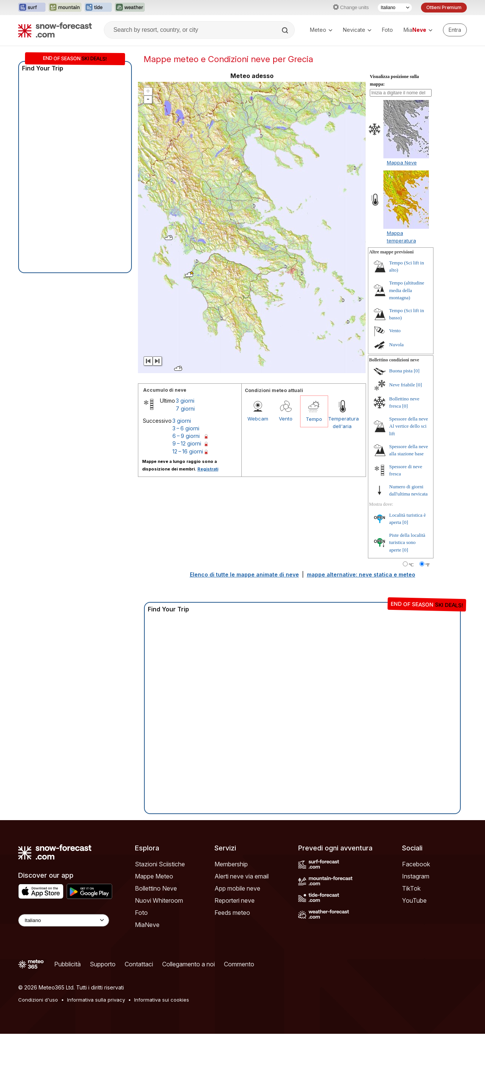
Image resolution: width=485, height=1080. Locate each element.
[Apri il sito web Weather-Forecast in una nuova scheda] (130, 8)
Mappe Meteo (154, 876)
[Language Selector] (63, 920)
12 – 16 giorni (187, 451)
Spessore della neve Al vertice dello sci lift (408, 426)
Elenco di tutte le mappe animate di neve (244, 574)
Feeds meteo (232, 912)
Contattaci (139, 964)
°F (428, 564)
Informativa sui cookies (161, 1000)
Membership (231, 864)
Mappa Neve (402, 162)
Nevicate (357, 30)
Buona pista (401, 371)
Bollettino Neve (156, 888)
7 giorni (185, 408)
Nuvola (396, 344)
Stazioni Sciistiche (160, 864)
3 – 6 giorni (185, 428)
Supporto (103, 964)
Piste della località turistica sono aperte (407, 542)
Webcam (257, 419)
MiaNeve (147, 924)
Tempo (314, 419)
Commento (239, 964)
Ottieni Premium (444, 7)
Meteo (321, 30)
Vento (286, 419)
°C (411, 564)
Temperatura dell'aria (342, 422)
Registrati (207, 469)
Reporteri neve (234, 900)
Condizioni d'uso (38, 1000)
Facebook (416, 864)
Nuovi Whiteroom (159, 900)
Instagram (415, 876)
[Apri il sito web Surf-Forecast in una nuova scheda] (31, 8)
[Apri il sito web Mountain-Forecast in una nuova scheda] (64, 8)
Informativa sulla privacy (96, 1000)
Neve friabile (402, 385)
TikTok (411, 888)
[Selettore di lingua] (395, 7)
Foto (387, 30)
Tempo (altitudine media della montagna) (406, 290)
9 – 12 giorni (186, 443)
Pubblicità (67, 964)
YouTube (414, 900)
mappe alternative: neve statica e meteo (361, 574)
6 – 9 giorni (186, 436)
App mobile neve (237, 888)
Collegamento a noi (188, 964)
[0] (416, 371)
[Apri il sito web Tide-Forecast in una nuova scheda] (98, 8)
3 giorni (185, 400)
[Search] (285, 30)
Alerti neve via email (241, 876)
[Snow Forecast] (55, 30)
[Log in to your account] (455, 29)
